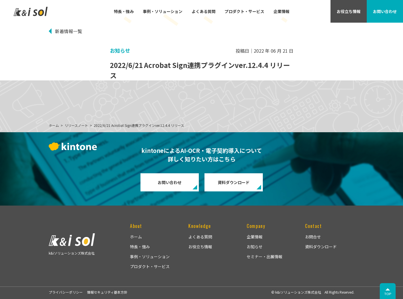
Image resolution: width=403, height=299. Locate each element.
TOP (387, 293)
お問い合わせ (170, 182)
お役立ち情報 (200, 246)
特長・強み (124, 11)
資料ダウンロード (234, 182)
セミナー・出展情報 (264, 256)
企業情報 (281, 11)
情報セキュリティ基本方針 (107, 292)
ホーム (136, 237)
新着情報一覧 (68, 31)
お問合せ (313, 237)
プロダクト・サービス (244, 11)
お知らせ (255, 246)
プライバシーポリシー (66, 292)
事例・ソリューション (162, 11)
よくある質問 (204, 11)
